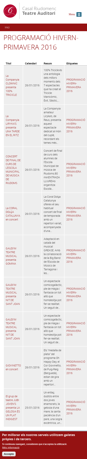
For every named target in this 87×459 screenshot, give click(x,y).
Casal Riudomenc (39, 11)
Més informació (10, 448)
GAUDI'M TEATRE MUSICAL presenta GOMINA (11, 256)
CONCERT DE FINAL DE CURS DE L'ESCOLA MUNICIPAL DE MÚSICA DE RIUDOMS (13, 170)
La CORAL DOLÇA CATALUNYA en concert (13, 213)
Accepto (9, 455)
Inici (7, 27)
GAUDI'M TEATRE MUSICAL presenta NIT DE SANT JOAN (13, 294)
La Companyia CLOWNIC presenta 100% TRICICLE (12, 85)
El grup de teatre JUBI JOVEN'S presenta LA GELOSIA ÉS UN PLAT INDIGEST (13, 407)
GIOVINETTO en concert (13, 367)
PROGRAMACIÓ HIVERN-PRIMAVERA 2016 (75, 85)
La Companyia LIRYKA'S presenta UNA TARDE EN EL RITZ (13, 125)
